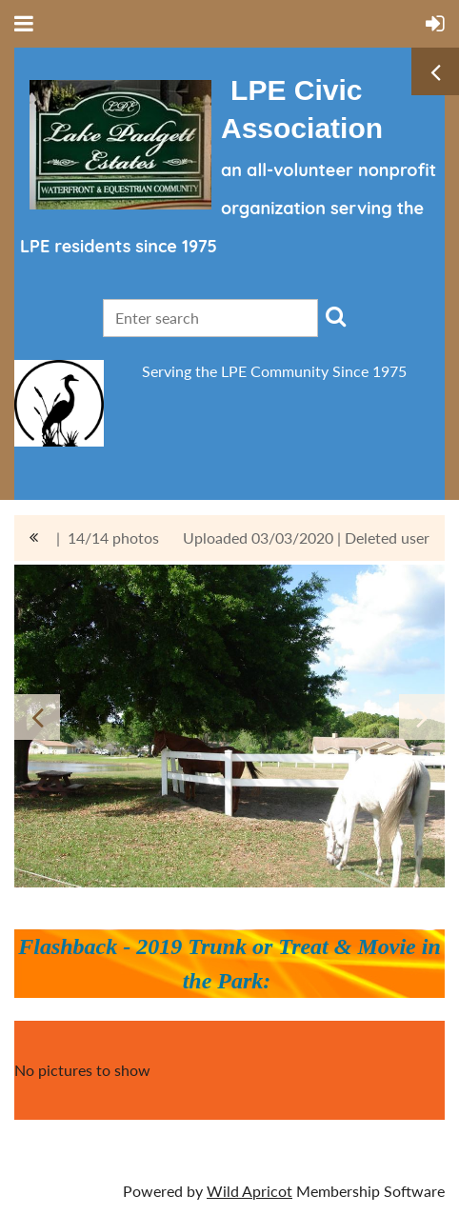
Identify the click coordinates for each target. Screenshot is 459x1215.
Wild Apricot (249, 1191)
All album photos (33, 538)
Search (336, 316)
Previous (37, 717)
